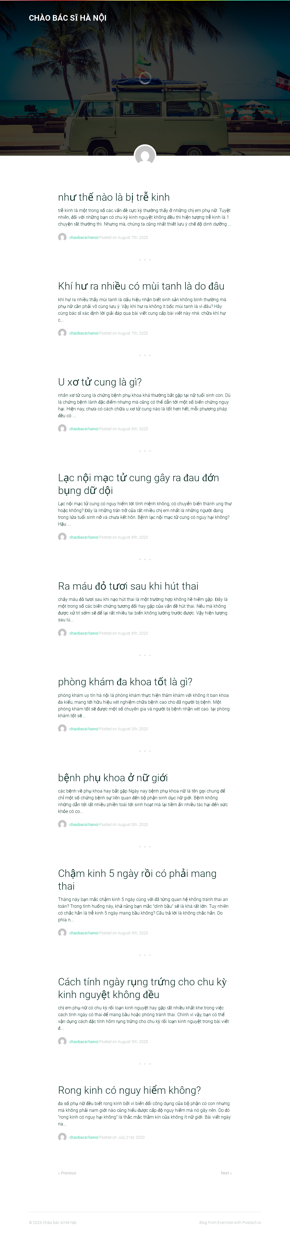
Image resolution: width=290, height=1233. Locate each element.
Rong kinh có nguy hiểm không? (129, 1090)
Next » (226, 1173)
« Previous (67, 1173)
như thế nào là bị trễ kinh (114, 197)
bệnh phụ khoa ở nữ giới (113, 778)
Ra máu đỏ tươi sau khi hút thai (128, 586)
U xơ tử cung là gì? (100, 382)
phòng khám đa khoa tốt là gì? (125, 682)
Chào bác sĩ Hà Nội (67, 18)
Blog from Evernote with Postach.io (230, 1222)
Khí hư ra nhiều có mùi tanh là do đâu (141, 286)
